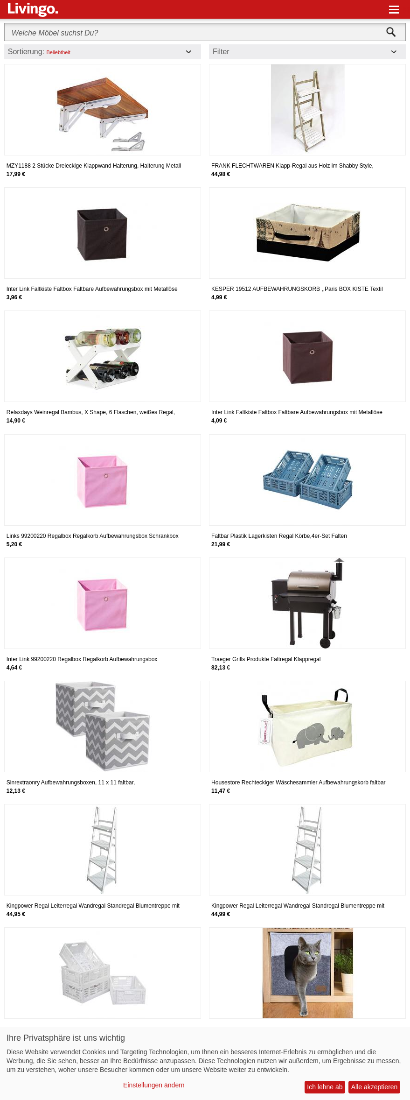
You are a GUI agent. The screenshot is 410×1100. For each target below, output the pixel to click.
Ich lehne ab (324, 1087)
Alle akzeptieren (374, 1087)
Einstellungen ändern (154, 1085)
